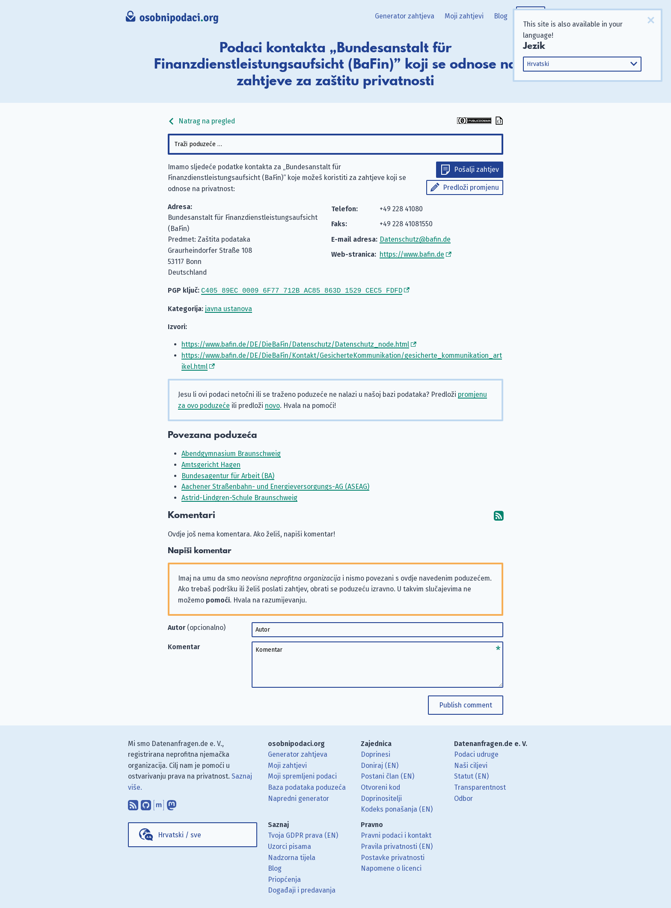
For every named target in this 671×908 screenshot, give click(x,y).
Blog (501, 16)
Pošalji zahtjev (476, 169)
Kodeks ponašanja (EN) (397, 808)
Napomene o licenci (391, 867)
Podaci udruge (476, 753)
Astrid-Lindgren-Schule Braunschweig (239, 497)
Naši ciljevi (470, 765)
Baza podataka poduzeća (307, 786)
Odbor (463, 798)
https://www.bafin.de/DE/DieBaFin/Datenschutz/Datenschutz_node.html (295, 343)
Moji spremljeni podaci (302, 775)
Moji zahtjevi (464, 16)
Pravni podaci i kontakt (396, 834)
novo (272, 405)
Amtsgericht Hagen (210, 464)
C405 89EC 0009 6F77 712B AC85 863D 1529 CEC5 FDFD (301, 290)
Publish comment (465, 704)
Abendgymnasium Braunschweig (231, 453)
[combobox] (335, 144)
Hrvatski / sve (179, 834)
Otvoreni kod (380, 786)
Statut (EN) (471, 775)
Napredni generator (298, 798)
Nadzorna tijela (291, 857)
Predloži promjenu (471, 187)
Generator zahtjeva (404, 16)
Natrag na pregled (201, 121)
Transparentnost (480, 786)
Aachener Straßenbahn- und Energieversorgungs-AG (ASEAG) (275, 486)
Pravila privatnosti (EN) (397, 846)
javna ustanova (228, 308)
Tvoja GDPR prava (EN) (303, 834)
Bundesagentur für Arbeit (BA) (227, 475)
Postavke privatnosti (393, 857)
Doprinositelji (381, 798)
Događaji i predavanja (302, 889)
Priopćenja (284, 879)
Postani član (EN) (387, 775)
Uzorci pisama (289, 846)
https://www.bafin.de (412, 254)
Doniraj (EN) (379, 765)
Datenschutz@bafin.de (415, 239)
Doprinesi (375, 753)
